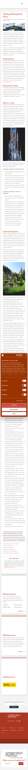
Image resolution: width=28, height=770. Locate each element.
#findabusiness (9, 635)
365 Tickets (7, 89)
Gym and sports (18, 604)
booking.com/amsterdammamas (10, 535)
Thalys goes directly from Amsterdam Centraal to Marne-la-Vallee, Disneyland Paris (13, 80)
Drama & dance (6, 607)
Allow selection (14, 409)
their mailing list (12, 74)
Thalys (6, 62)
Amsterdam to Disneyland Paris (10, 34)
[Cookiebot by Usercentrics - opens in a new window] (16, 355)
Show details (19, 400)
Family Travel (15, 19)
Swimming (5, 604)
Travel (8, 20)
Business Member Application (15, 646)
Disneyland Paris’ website (11, 297)
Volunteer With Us (13, 730)
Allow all (14, 405)
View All (21, 611)
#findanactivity (9, 594)
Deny (14, 413)
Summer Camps (18, 607)
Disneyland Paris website (10, 94)
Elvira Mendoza (7, 19)
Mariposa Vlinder (8, 564)
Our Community (4, 730)
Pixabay (11, 545)
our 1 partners (10, 362)
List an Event (20, 730)
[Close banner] (25, 355)
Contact (3, 732)
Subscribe (14, 707)
